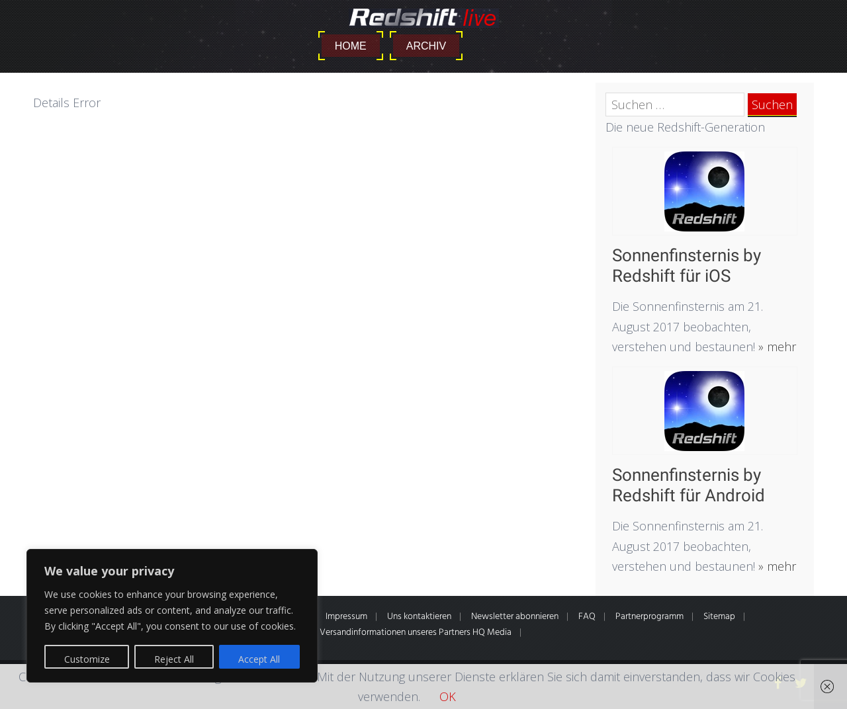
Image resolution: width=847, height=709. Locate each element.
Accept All (259, 659)
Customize (87, 659)
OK (447, 696)
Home (351, 46)
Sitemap (719, 616)
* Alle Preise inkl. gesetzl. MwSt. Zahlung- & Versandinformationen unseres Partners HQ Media (333, 632)
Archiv (426, 46)
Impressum (346, 616)
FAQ (587, 616)
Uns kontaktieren (419, 616)
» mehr (775, 346)
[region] (172, 616)
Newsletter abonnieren (514, 616)
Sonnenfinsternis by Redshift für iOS (686, 265)
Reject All (174, 659)
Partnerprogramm (649, 616)
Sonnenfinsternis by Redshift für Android (688, 485)
